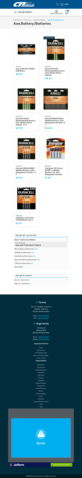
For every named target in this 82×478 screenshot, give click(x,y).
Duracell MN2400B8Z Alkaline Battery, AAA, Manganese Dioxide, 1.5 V (26, 171)
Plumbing (41, 399)
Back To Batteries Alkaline (25, 240)
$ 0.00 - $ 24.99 (21, 280)
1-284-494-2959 (42, 318)
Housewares (41, 386)
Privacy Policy (41, 358)
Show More (19, 267)
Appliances (41, 364)
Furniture (41, 378)
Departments (17, 20)
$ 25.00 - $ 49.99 (21, 284)
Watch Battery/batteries (24, 249)
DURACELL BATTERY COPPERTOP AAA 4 (25, 219)
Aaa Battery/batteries (23, 256)
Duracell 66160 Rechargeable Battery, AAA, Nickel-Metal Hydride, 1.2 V (26, 121)
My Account (41, 350)
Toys (41, 407)
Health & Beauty (41, 383)
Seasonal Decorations (41, 401)
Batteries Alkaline (39, 20)
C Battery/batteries (22, 263)
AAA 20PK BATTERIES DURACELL (25, 70)
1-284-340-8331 (43, 339)
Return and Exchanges (41, 355)
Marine (41, 391)
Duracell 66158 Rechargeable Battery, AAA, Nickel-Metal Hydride (55, 72)
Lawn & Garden (41, 388)
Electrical (28, 20)
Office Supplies (41, 394)
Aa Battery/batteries (23, 253)
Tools (41, 404)
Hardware (41, 380)
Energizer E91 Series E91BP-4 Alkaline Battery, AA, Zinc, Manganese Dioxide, (54, 171)
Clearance (41, 372)
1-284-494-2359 (43, 316)
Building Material (41, 370)
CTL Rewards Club (41, 353)
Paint (41, 396)
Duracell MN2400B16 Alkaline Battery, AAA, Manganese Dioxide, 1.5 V (55, 121)
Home (41, 347)
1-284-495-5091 (43, 337)
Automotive (41, 367)
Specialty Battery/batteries (26, 260)
